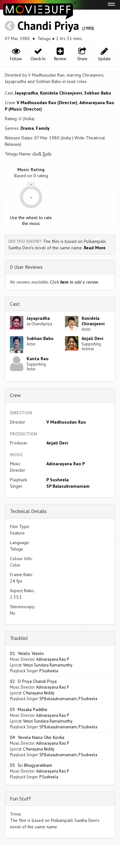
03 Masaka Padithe (28, 709)
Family (43, 128)
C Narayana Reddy (38, 692)
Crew (15, 395)
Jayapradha (26, 93)
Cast (15, 304)
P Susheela (57, 480)
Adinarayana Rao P (65, 464)
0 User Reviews (26, 267)
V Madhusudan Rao (66, 422)
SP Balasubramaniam (68, 486)
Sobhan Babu (97, 93)
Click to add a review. (74, 282)
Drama (27, 128)
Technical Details (28, 511)
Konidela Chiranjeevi (61, 93)
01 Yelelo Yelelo (27, 653)
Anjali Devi (92, 338)
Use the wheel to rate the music (31, 220)
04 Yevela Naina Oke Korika (37, 737)
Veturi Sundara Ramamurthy (47, 664)
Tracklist (19, 638)
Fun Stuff (20, 798)
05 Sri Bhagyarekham (31, 765)
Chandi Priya (48, 25)
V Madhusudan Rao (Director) (47, 102)
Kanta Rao (37, 358)
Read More (95, 248)
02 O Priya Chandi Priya (33, 681)
